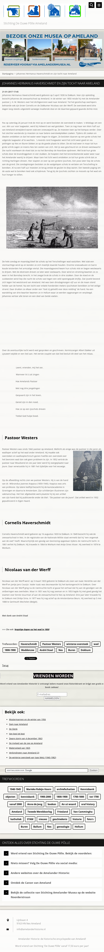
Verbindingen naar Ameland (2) (24, 752)
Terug (5, 665)
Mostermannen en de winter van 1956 (27, 719)
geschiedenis (60, 819)
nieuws (43, 819)
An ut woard (69, 804)
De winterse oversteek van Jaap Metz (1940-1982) (32, 757)
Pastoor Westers (51, 644)
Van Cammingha (83, 811)
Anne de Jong (34, 804)
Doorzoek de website (91, 5)
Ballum (37, 826)
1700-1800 (78, 796)
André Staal (46, 650)
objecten (10, 796)
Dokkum (86, 650)
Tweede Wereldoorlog (39, 811)
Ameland (17, 811)
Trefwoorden (9, 644)
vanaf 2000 (15, 804)
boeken (52, 804)
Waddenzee (27, 650)
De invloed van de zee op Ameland (25, 743)
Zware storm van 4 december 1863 (25, 738)
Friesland (62, 811)
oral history (88, 804)
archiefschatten (66, 789)
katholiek (16, 819)
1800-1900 (10, 650)
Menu (99, 5)
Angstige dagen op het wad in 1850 (32, 629)
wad (96, 644)
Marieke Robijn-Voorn (38, 789)
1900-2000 (45, 796)
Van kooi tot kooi (17, 733)
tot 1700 (94, 796)
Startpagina (7, 73)
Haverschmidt (29, 644)
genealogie (63, 826)
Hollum (79, 826)
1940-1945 (15, 789)
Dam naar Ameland (18, 724)
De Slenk (13, 729)
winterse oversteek (77, 644)
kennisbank (27, 796)
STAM (30, 819)
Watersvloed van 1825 (19, 748)
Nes (60, 650)
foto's (90, 819)
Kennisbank (87, 789)
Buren (71, 650)
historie (77, 819)
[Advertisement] (52, 328)
